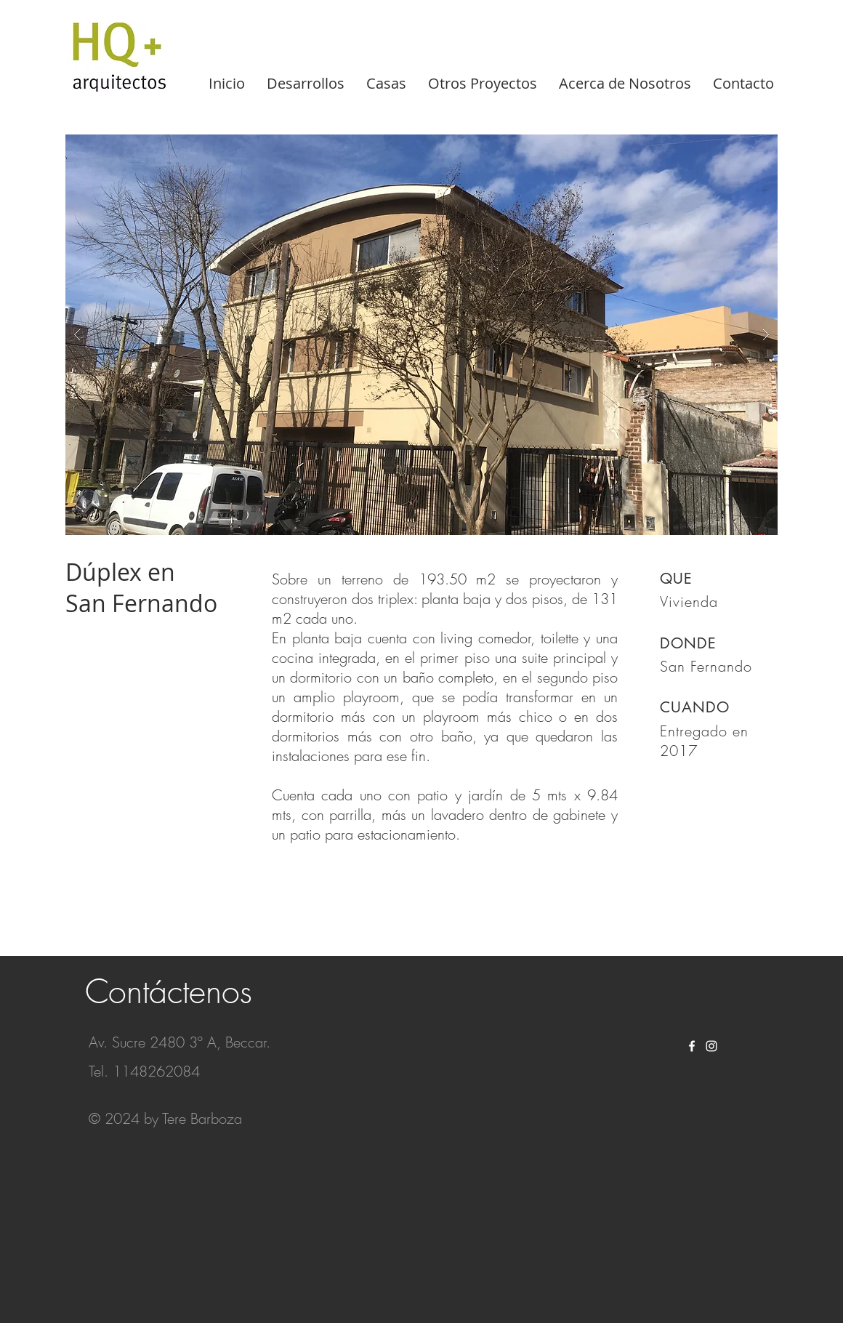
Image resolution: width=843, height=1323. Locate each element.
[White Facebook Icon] (692, 1046)
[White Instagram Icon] (711, 1046)
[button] (421, 334)
